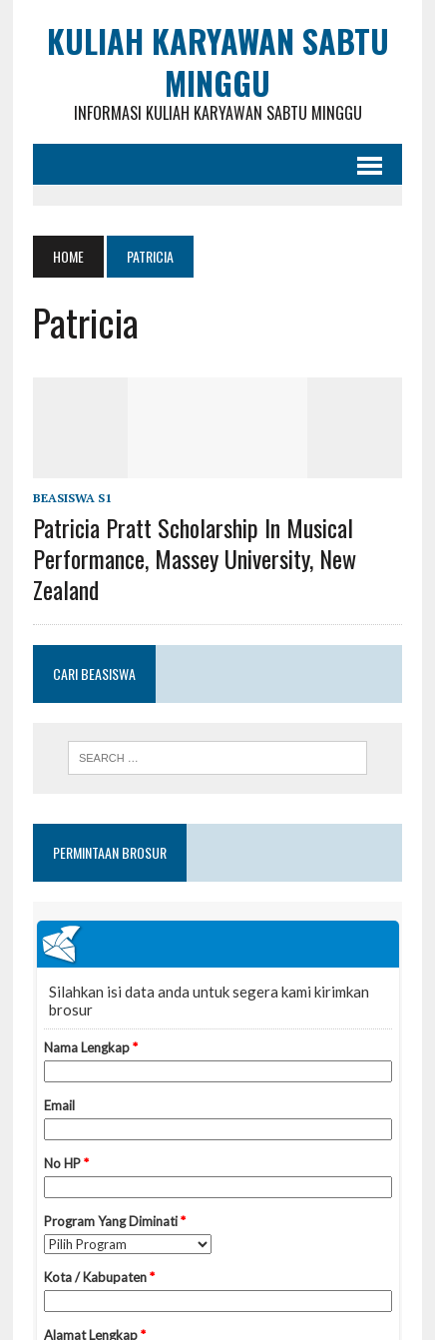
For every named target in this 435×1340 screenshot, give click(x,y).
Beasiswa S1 (72, 497)
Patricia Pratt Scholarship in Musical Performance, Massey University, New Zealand (194, 558)
